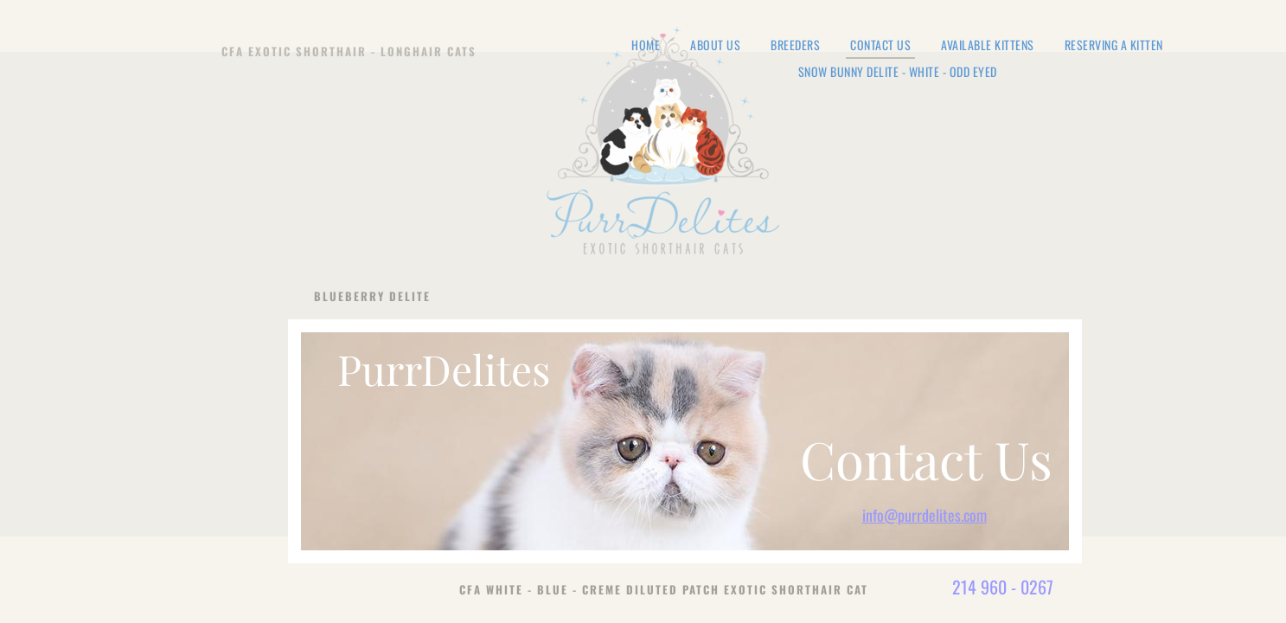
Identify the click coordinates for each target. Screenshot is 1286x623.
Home (645, 45)
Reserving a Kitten (1114, 45)
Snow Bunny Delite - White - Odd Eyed (897, 72)
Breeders (795, 45)
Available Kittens (987, 45)
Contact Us (880, 46)
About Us (715, 45)
